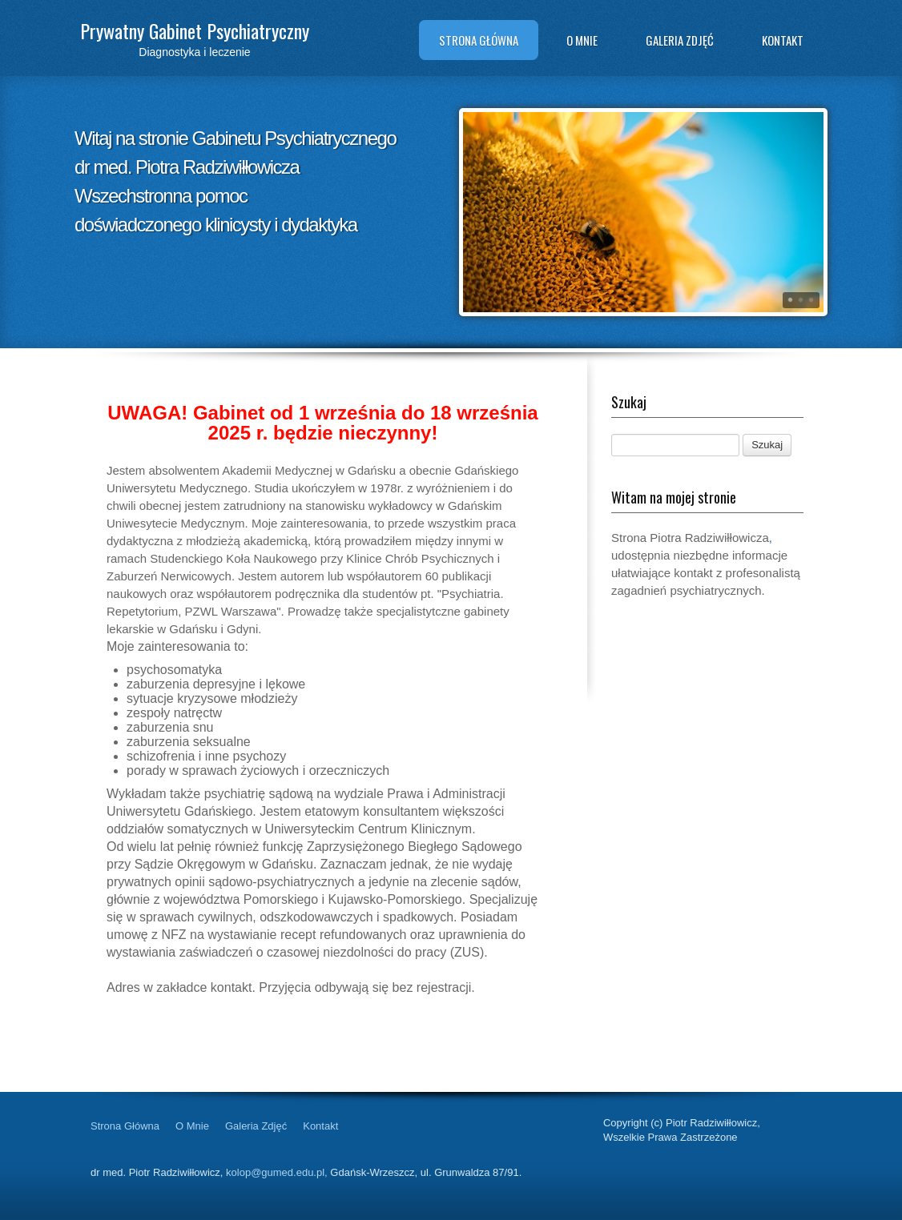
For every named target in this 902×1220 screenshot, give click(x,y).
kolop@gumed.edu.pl (275, 1172)
